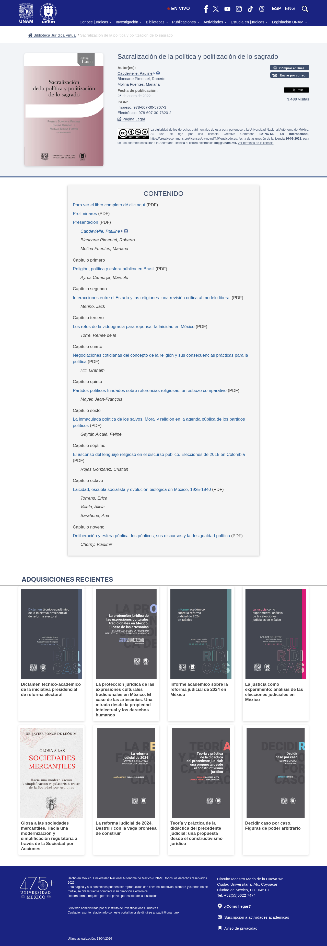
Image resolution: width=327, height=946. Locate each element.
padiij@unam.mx (167, 912)
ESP (276, 8)
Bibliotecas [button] (157, 22)
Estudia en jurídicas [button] (249, 22)
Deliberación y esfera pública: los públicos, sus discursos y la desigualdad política (151, 535)
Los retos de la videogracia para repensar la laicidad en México (133, 326)
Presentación (85, 222)
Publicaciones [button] (186, 22)
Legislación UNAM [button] (289, 22)
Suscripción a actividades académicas (253, 917)
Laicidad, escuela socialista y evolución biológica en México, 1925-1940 (142, 489)
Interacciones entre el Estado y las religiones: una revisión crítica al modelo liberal (151, 297)
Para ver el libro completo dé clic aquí (109, 204)
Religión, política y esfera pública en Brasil (113, 268)
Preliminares (85, 213)
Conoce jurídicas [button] (95, 22)
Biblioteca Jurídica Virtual (52, 35)
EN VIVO (178, 8)
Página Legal (131, 119)
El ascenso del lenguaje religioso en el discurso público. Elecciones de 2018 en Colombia (159, 454)
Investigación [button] (129, 22)
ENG (290, 8)
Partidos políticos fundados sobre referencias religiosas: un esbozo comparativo (150, 390)
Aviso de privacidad (238, 928)
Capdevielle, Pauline (135, 73)
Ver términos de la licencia (255, 143)
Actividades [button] (215, 22)
